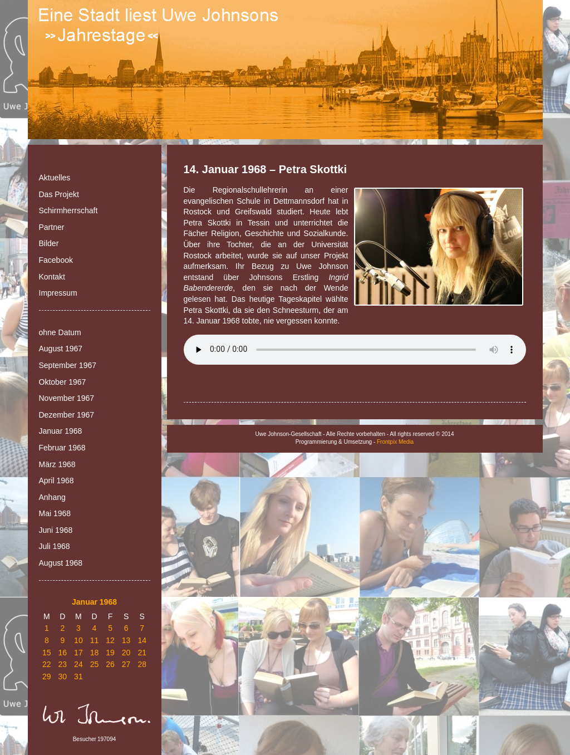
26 (110, 664)
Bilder (49, 243)
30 (62, 676)
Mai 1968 (55, 513)
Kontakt (52, 276)
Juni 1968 (56, 530)
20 (126, 652)
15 (46, 652)
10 (78, 640)
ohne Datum (60, 332)
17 (78, 652)
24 (78, 664)
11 (94, 640)
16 (62, 652)
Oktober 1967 (62, 382)
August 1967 (61, 348)
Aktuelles (55, 177)
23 (62, 664)
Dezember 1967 (67, 414)
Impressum (58, 292)
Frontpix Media (395, 442)
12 (110, 640)
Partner (52, 227)
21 (141, 652)
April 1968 (56, 480)
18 (94, 652)
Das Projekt (59, 194)
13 (126, 640)
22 (46, 664)
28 (141, 664)
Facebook (56, 260)
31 (78, 676)
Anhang (52, 497)
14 (141, 640)
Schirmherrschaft (68, 210)
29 (46, 676)
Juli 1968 (54, 546)
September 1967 (68, 365)
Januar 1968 (60, 430)
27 (126, 664)
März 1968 (57, 464)
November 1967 (67, 398)
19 (110, 652)
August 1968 (61, 562)
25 (94, 664)
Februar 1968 (62, 447)
